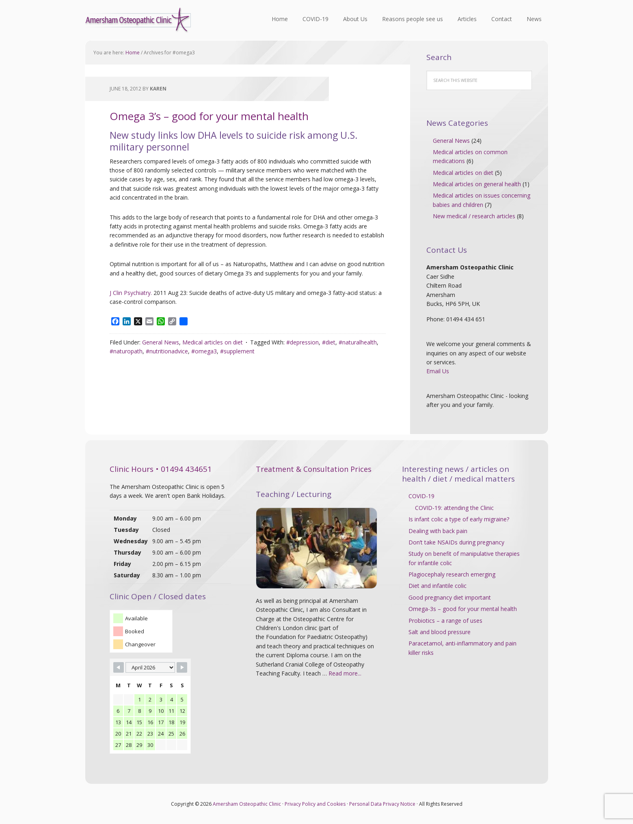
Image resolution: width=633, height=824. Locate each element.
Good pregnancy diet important (449, 597)
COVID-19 (421, 496)
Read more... (344, 673)
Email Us (437, 371)
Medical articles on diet (212, 342)
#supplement (237, 351)
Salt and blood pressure (439, 632)
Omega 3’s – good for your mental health (209, 116)
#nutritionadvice (167, 351)
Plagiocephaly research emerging (451, 574)
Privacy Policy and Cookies (315, 803)
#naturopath (126, 351)
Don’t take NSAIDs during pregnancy (456, 542)
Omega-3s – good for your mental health (462, 609)
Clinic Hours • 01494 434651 (161, 469)
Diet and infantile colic (437, 585)
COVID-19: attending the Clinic (454, 508)
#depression (302, 342)
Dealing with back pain (437, 531)
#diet (328, 342)
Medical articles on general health (477, 184)
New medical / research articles (474, 216)
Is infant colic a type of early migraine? (458, 519)
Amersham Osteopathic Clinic (138, 20)
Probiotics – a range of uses (445, 620)
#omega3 (204, 351)
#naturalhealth (358, 342)
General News (160, 342)
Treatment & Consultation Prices (314, 469)
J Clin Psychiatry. (131, 293)
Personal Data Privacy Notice (382, 803)
